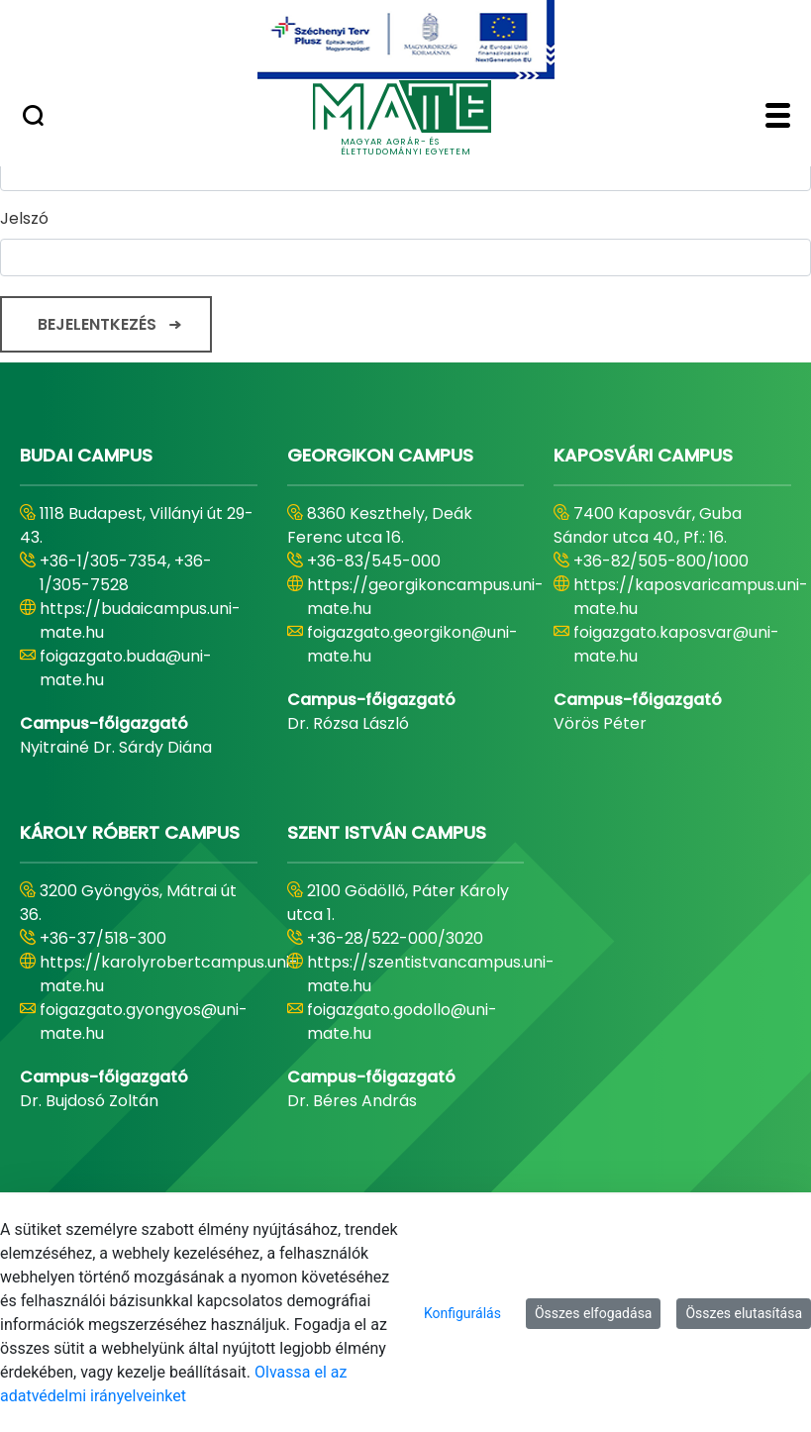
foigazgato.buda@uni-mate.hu (126, 668)
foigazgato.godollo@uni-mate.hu (402, 1021)
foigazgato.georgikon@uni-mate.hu (412, 644)
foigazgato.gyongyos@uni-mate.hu (144, 1021)
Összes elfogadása (594, 1313)
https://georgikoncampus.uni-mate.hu (425, 596)
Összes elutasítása (743, 1313)
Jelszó (24, 218)
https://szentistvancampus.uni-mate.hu (431, 974)
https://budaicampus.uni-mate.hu (140, 620)
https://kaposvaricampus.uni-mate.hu (690, 596)
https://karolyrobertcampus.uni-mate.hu (169, 974)
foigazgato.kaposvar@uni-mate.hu (676, 644)
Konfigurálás (462, 1313)
